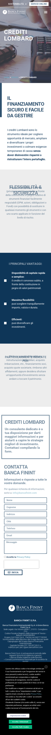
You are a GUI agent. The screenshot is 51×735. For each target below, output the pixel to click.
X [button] (46, 667)
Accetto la (18, 557)
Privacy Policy (23, 557)
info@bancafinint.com (25, 492)
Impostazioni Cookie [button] (18, 716)
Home (7, 77)
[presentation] (21, 564)
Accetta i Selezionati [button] (20, 722)
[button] (45, 12)
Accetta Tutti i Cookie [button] (20, 727)
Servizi (14, 77)
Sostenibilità (17, 4)
